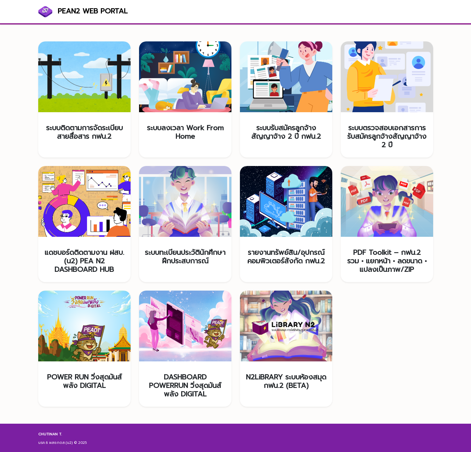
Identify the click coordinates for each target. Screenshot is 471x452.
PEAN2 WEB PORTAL (83, 12)
